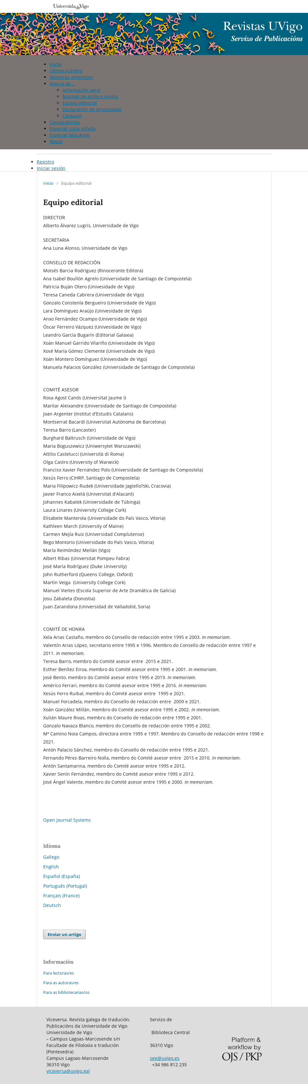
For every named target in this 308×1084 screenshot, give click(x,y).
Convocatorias (65, 122)
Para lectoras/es (58, 973)
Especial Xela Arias (70, 135)
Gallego (51, 857)
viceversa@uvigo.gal (68, 1071)
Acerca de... (62, 83)
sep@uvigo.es (164, 1058)
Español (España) (61, 876)
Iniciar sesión (51, 168)
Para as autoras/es (61, 983)
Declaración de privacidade (92, 109)
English (51, 867)
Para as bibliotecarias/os (66, 992)
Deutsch (52, 905)
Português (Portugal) (65, 886)
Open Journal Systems (67, 820)
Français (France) (61, 895)
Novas (56, 141)
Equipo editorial (80, 103)
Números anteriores (71, 77)
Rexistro (45, 162)
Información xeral (82, 90)
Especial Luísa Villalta (73, 129)
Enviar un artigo (64, 934)
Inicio (55, 64)
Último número (66, 71)
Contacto (72, 116)
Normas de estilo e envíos (90, 96)
